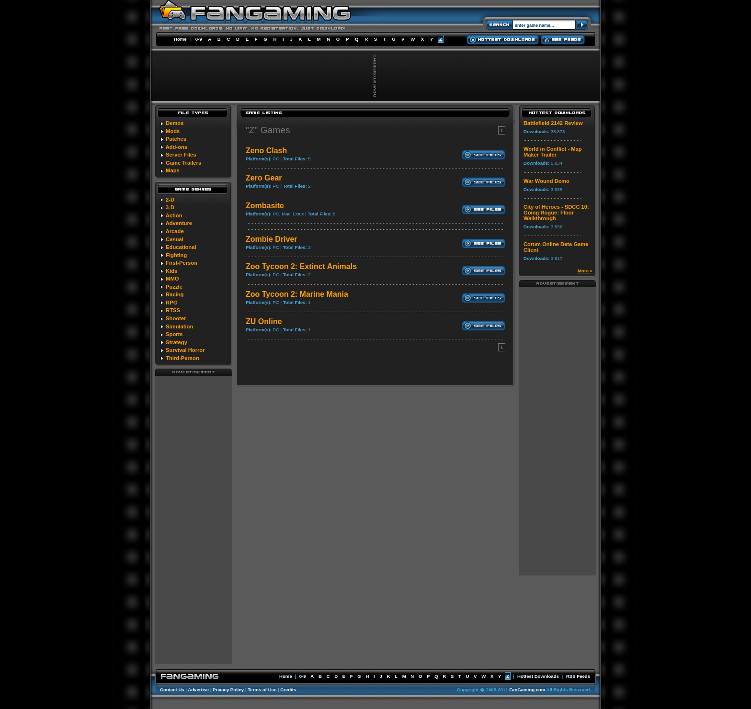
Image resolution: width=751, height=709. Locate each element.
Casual (174, 239)
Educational (181, 247)
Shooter (176, 318)
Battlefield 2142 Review (553, 123)
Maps (173, 170)
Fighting (176, 255)
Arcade (175, 231)
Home (180, 39)
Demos (174, 123)
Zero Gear (264, 178)
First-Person (181, 263)
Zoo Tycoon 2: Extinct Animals (301, 266)
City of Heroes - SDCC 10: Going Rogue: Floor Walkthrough (556, 212)
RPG (171, 302)
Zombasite (265, 206)
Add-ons (176, 147)
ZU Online (264, 321)
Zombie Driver (271, 239)
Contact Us (172, 689)
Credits (288, 689)
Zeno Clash (266, 150)
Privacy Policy (228, 689)
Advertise (198, 689)
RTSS (173, 310)
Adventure (179, 223)
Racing (174, 294)
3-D (170, 207)
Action (174, 215)
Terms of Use (262, 689)
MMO (172, 278)
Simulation (179, 326)
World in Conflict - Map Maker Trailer (552, 152)
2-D (170, 200)
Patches (176, 139)
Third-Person (182, 358)
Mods (173, 131)
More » (585, 270)
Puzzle (174, 287)
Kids (171, 271)
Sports (174, 334)
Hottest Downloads (538, 676)
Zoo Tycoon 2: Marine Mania (297, 294)
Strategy (176, 342)
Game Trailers (183, 163)
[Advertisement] (193, 519)
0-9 (198, 39)
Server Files (181, 155)
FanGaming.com (527, 689)
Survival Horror (185, 350)
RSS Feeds (578, 676)
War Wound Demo (546, 181)
